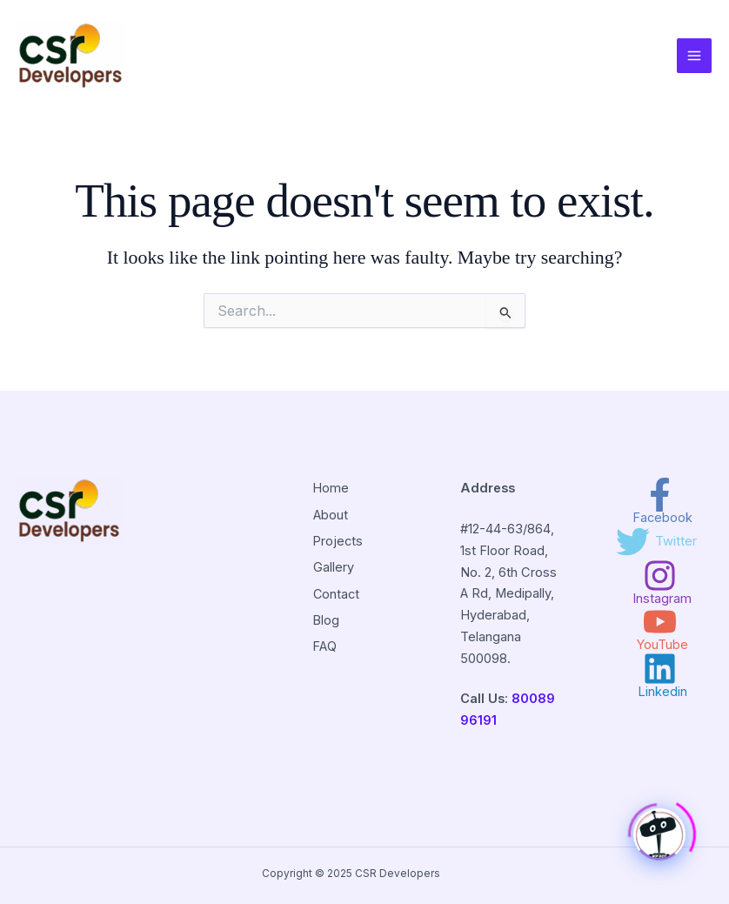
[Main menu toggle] (694, 55)
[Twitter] (656, 542)
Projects (337, 540)
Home (330, 488)
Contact (335, 591)
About (329, 514)
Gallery (332, 566)
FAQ (324, 644)
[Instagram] (660, 582)
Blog (325, 618)
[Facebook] (660, 501)
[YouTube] (660, 628)
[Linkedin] (660, 675)
